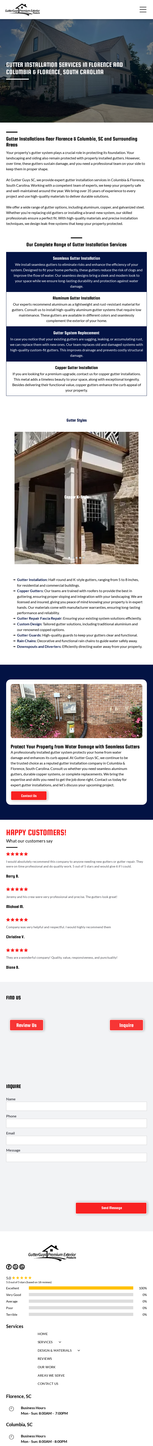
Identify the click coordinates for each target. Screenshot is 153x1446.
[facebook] (9, 1267)
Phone (11, 1116)
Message (13, 1150)
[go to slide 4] (80, 558)
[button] (143, 9)
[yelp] (15, 1267)
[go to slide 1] (69, 558)
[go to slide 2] (73, 558)
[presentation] (24, 1181)
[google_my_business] (22, 1267)
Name (11, 1099)
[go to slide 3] (76, 558)
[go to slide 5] (84, 558)
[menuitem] (77, 1335)
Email (10, 1133)
